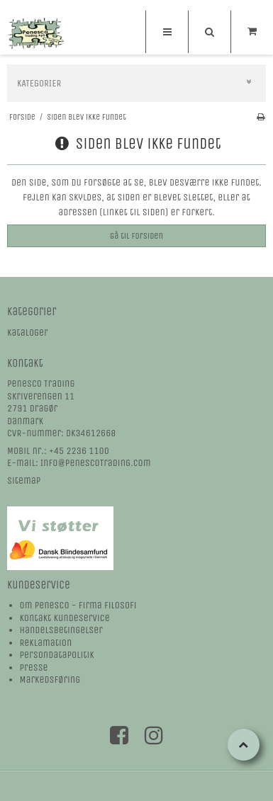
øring (69, 680)
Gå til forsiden (136, 236)
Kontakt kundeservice (65, 618)
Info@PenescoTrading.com (95, 463)
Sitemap (23, 481)
